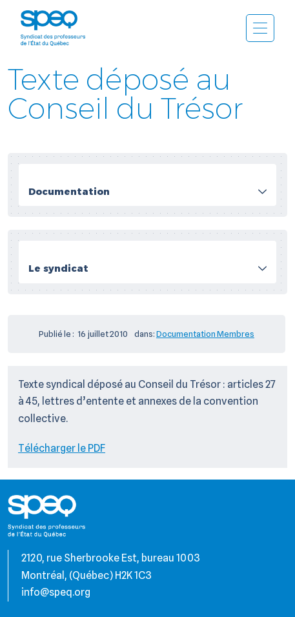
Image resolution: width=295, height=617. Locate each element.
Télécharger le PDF (61, 448)
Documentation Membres (205, 334)
